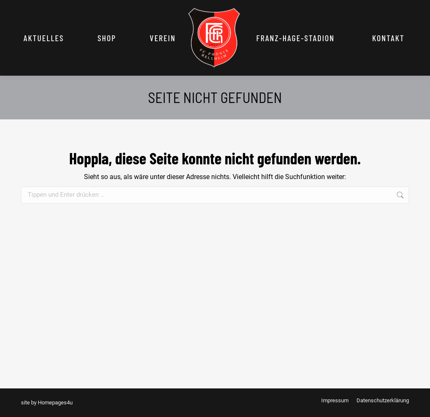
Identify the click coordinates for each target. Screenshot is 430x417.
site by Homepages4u (47, 402)
